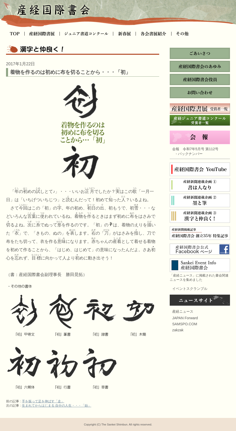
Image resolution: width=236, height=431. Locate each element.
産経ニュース (182, 311)
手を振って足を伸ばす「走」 (43, 401)
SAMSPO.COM (184, 324)
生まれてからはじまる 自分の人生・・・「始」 (56, 405)
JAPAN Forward (185, 318)
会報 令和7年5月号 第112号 (195, 149)
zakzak (178, 330)
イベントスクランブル (189, 289)
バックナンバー (190, 154)
